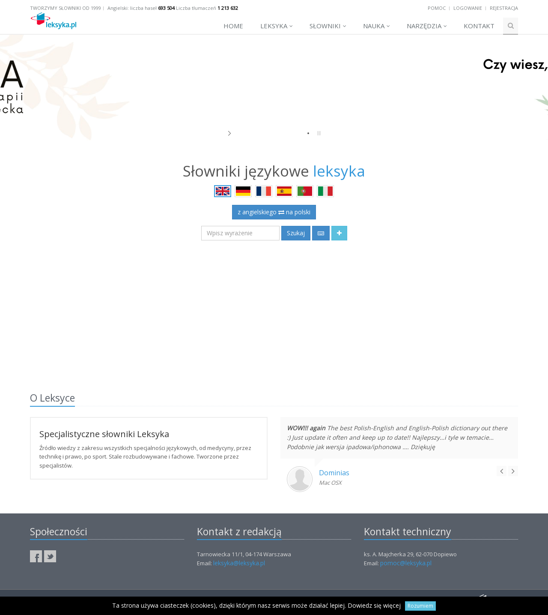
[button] (339, 233)
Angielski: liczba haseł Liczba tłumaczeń (172, 8)
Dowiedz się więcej (374, 605)
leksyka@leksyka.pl (239, 563)
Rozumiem (420, 605)
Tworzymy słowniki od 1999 (65, 8)
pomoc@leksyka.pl (406, 563)
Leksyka (276, 25)
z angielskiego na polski (274, 212)
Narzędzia (427, 25)
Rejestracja (504, 8)
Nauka (376, 25)
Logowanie (467, 8)
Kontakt (479, 25)
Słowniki (328, 25)
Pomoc (437, 8)
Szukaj (296, 233)
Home (233, 25)
